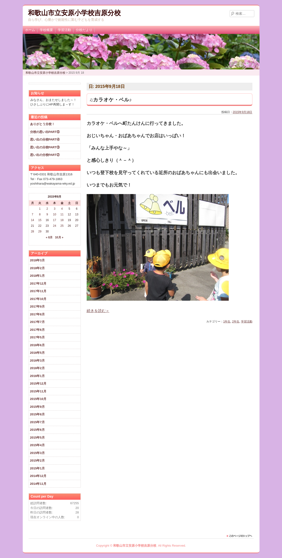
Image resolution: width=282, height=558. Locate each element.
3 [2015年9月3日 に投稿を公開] (54, 208)
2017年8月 (37, 314)
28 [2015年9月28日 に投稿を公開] (32, 231)
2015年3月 (37, 453)
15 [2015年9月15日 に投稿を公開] (39, 220)
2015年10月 (38, 399)
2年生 (235, 321)
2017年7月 (37, 322)
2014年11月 (38, 483)
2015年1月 (37, 468)
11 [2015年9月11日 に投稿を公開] (61, 214)
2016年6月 (37, 345)
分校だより (84, 30)
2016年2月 (37, 368)
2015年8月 (37, 414)
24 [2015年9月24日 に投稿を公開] (54, 225)
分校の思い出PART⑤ (45, 132)
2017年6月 (37, 329)
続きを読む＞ (98, 311)
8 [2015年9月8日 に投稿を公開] (40, 214)
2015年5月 (37, 437)
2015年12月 (38, 383)
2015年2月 (37, 460)
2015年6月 (37, 429)
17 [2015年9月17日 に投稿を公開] (54, 220)
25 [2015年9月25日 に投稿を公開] (61, 225)
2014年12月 (38, 476)
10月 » (59, 237)
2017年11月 (38, 291)
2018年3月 (37, 260)
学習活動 (64, 30)
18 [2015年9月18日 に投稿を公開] (61, 220)
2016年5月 (37, 352)
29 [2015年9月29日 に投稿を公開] (39, 231)
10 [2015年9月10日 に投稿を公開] (54, 214)
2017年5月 (37, 337)
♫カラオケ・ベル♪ (110, 99)
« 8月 (49, 237)
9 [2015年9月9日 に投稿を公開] (47, 214)
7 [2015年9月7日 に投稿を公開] (32, 214)
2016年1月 (37, 376)
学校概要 (46, 30)
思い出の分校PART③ (45, 147)
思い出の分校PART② (45, 155)
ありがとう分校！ (42, 124)
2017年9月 (37, 306)
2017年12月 (38, 283)
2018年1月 (37, 275)
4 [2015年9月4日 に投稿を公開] (62, 208)
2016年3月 (37, 360)
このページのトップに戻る (240, 536)
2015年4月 (37, 445)
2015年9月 (37, 406)
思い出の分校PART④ (45, 139)
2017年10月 (38, 299)
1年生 (227, 321)
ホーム (30, 30)
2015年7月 (37, 422)
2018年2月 (37, 268)
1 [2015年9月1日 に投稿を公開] (40, 208)
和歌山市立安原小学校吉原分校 (74, 13)
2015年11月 (38, 391)
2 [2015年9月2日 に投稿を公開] (47, 208)
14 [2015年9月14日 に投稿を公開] (32, 220)
